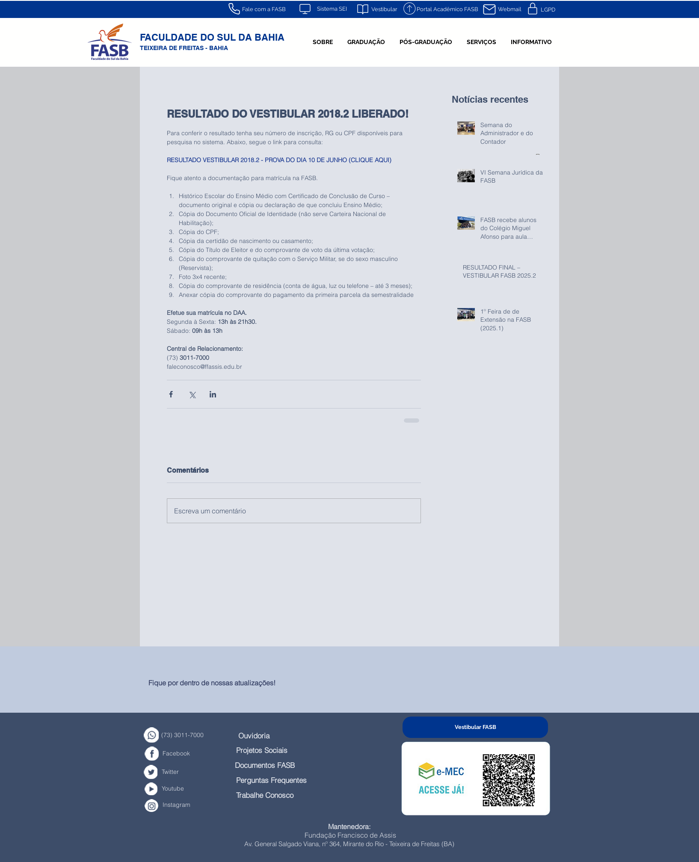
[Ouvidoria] (260, 735)
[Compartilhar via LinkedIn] (213, 394)
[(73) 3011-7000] (196, 735)
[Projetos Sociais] (272, 750)
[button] (322, 42)
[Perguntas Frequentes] (286, 780)
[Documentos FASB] (277, 765)
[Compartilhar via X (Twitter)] (192, 394)
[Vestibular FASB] (475, 727)
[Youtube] (180, 788)
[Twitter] (176, 772)
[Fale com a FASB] (264, 9)
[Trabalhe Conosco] (278, 795)
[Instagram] (185, 805)
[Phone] (234, 8)
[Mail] (489, 9)
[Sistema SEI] (331, 9)
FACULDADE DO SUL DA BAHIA (212, 37)
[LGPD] (548, 10)
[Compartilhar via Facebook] (171, 394)
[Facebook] (185, 753)
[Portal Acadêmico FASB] (447, 9)
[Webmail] (509, 9)
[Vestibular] (384, 9)
